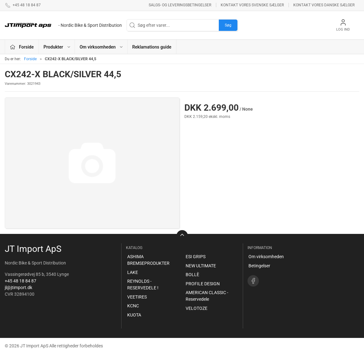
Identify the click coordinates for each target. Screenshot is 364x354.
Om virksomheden (266, 256)
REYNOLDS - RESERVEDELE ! (142, 284)
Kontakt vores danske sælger (324, 5)
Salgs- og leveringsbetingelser (180, 5)
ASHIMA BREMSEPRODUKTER (148, 260)
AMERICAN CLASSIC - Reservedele (207, 296)
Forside (30, 59)
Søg (228, 25)
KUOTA (134, 314)
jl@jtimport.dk (18, 287)
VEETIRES (137, 296)
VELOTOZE (196, 308)
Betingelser (259, 265)
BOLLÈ (192, 274)
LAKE (132, 272)
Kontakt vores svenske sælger (252, 5)
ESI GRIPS (196, 256)
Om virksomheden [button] (101, 46)
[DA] (63, 25)
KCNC (133, 305)
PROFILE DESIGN (203, 283)
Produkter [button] (57, 46)
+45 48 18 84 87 (20, 280)
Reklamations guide (151, 46)
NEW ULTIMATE (201, 265)
